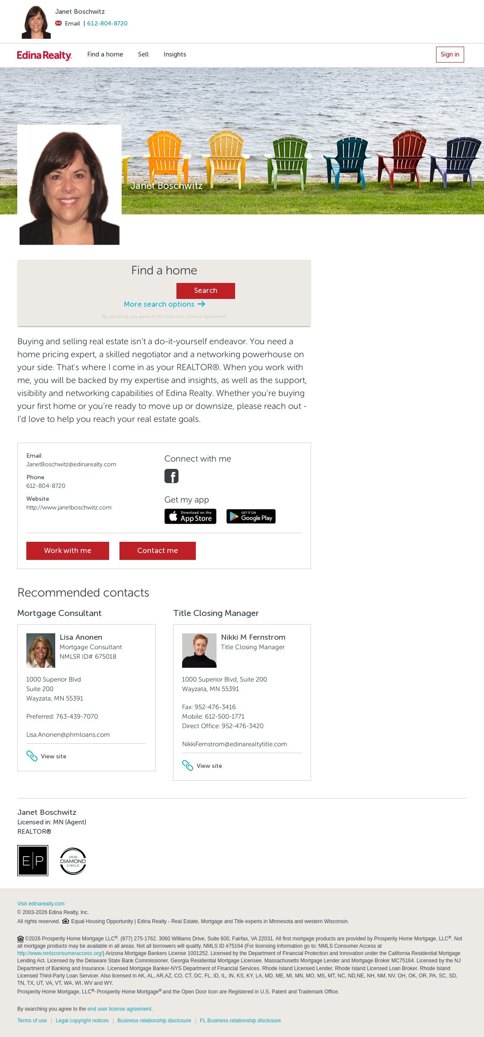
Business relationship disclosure (154, 1021)
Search (205, 290)
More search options (164, 304)
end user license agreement (119, 1009)
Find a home (105, 54)
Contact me (157, 551)
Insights (174, 54)
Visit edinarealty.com (41, 904)
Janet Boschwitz (80, 11)
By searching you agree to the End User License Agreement (164, 316)
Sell (143, 54)
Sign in (450, 54)
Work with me (67, 551)
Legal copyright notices (82, 1021)
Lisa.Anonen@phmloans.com (68, 734)
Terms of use (32, 1021)
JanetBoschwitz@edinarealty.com (71, 464)
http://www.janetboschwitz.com (69, 507)
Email (67, 23)
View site (46, 756)
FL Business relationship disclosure (240, 1021)
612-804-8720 (107, 23)
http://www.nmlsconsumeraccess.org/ (60, 953)
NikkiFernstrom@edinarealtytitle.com (234, 744)
